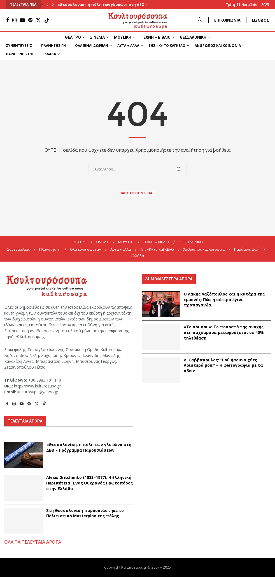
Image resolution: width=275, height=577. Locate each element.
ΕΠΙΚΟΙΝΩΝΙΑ (227, 20)
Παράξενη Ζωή (19, 54)
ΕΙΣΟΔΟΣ (260, 20)
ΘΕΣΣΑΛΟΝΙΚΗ (193, 37)
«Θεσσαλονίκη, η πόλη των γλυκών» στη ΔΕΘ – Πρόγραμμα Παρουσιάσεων (88, 447)
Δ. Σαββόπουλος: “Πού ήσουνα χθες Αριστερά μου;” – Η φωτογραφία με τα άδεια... (223, 365)
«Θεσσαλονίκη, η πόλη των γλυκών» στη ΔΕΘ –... (104, 4)
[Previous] (47, 4)
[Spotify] (30, 20)
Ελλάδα (49, 54)
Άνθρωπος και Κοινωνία (218, 45)
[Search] (200, 20)
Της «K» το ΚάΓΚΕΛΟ (166, 45)
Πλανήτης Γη (53, 45)
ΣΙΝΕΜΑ (97, 37)
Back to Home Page (137, 193)
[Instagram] (14, 20)
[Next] (53, 4)
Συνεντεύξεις (19, 45)
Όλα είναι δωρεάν (91, 45)
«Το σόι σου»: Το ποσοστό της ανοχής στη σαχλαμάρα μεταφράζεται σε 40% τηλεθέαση (224, 332)
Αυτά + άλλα (128, 45)
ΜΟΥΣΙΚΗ (122, 37)
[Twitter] (38, 20)
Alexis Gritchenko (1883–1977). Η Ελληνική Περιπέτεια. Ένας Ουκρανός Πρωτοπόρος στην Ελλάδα (89, 483)
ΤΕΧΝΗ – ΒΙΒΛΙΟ (156, 37)
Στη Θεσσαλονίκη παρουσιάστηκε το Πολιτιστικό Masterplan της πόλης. (85, 513)
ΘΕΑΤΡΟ (73, 37)
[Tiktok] (47, 20)
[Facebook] (7, 20)
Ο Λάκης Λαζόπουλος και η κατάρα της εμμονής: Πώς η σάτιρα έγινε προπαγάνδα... (224, 299)
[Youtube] (22, 20)
